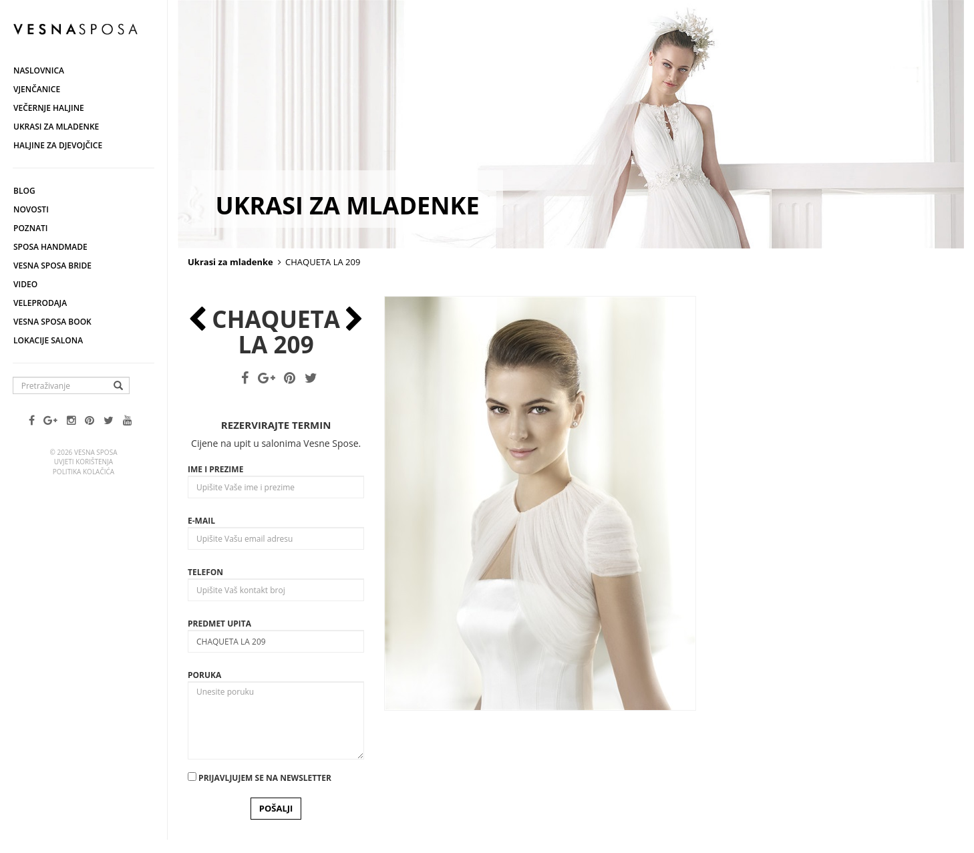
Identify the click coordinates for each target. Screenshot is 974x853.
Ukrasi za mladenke (56, 126)
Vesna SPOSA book (52, 321)
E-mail (201, 520)
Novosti (31, 209)
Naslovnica (38, 70)
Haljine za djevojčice (57, 145)
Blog (24, 190)
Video (25, 284)
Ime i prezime (215, 469)
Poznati (30, 228)
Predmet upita (219, 623)
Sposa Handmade (50, 246)
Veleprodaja (40, 303)
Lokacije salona (48, 340)
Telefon (205, 572)
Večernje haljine (48, 108)
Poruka (204, 675)
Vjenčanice (36, 89)
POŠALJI (276, 808)
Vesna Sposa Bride (52, 265)
